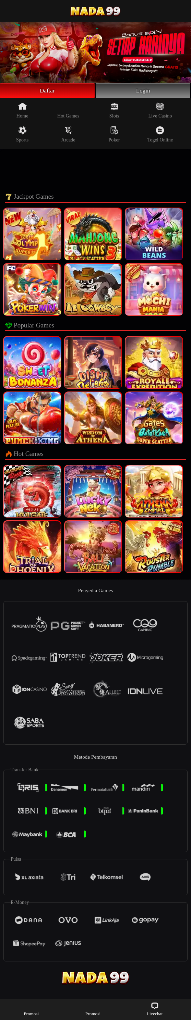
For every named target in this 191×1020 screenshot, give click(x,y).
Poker (114, 135)
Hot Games (68, 111)
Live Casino (160, 111)
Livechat (155, 1009)
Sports (22, 135)
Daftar (47, 91)
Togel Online (160, 135)
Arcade (68, 135)
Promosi (31, 1009)
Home (22, 111)
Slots (114, 111)
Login (143, 91)
